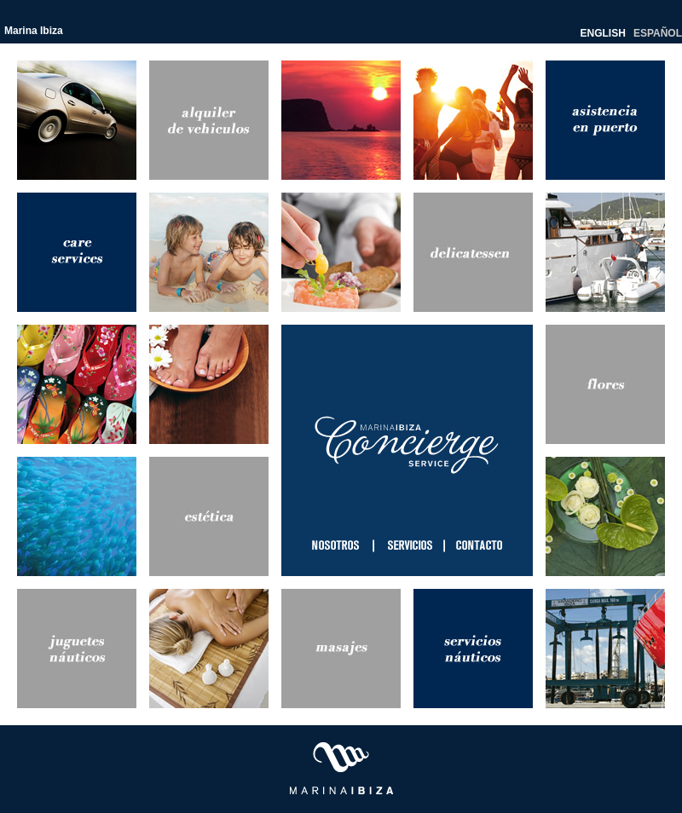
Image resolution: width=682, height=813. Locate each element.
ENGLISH (603, 33)
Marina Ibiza (33, 31)
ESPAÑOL (657, 33)
